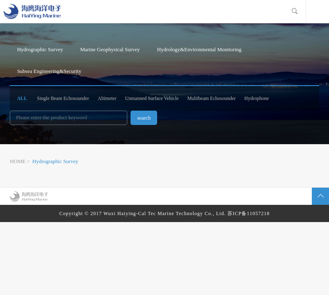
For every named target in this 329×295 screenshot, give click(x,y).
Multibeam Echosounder (211, 98)
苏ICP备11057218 (249, 213)
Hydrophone (256, 98)
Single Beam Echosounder (63, 98)
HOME (17, 161)
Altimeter (107, 98)
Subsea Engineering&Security (49, 71)
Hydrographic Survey (40, 49)
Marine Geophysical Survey (110, 49)
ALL (22, 98)
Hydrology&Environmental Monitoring (199, 49)
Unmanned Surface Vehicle (152, 98)
